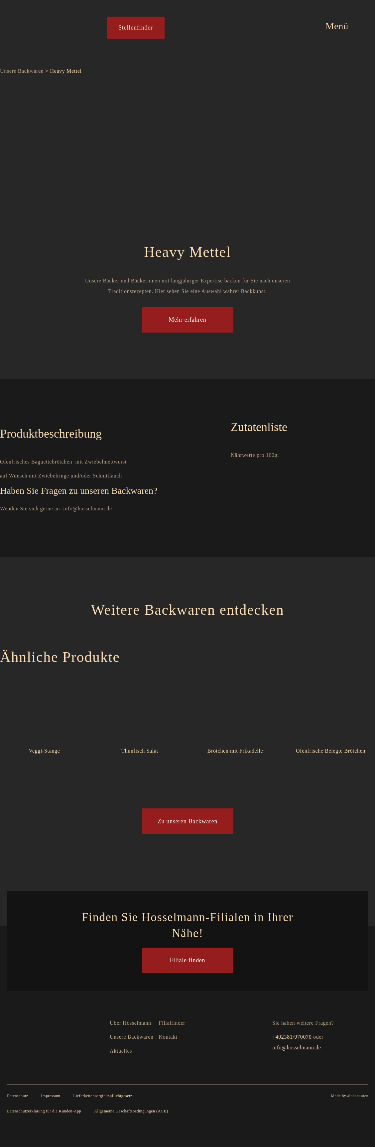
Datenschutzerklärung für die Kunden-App (44, 1111)
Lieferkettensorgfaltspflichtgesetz (102, 1096)
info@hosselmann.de (87, 508)
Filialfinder (172, 1023)
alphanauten (357, 1096)
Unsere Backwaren (22, 71)
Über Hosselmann (130, 1023)
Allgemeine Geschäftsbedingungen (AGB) (131, 1111)
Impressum (51, 1096)
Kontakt (168, 1037)
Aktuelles (121, 1051)
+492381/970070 (292, 1037)
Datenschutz (17, 1096)
